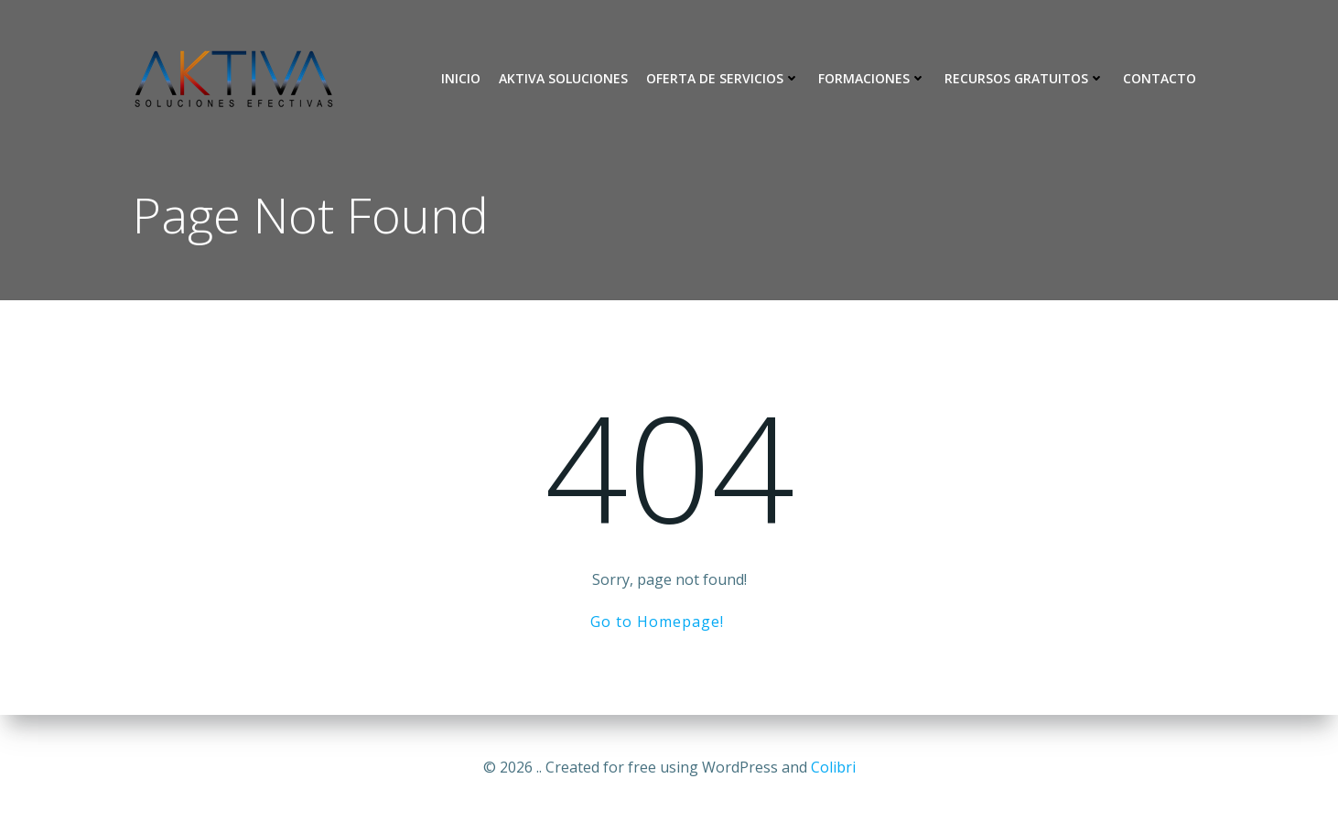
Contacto (1159, 78)
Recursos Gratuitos (1024, 78)
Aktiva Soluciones (563, 78)
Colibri (833, 767)
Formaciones (872, 78)
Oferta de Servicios (723, 78)
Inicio (460, 78)
